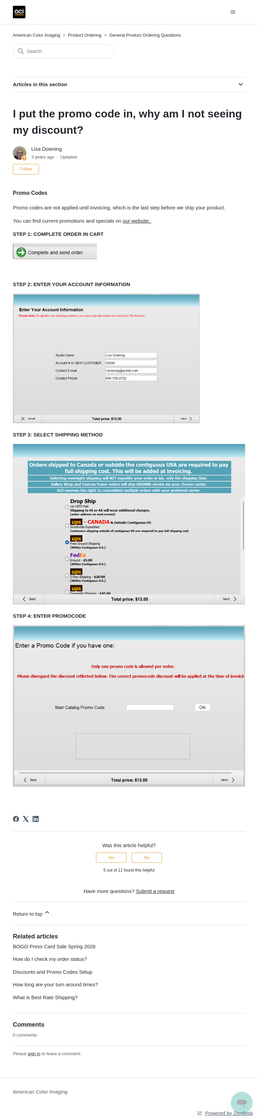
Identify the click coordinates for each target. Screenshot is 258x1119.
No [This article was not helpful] (146, 857)
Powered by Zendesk (229, 1113)
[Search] (63, 51)
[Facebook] (16, 819)
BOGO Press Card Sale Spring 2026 (54, 946)
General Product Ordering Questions (145, 35)
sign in (33, 1053)
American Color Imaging (36, 35)
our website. (137, 221)
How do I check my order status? (50, 959)
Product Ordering (84, 35)
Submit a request (155, 891)
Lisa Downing (46, 149)
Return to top (32, 913)
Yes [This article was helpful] (111, 857)
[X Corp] (26, 819)
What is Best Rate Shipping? (45, 997)
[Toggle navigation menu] (233, 12)
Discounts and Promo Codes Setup (52, 972)
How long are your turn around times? (55, 984)
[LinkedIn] (36, 819)
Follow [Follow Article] (26, 169)
